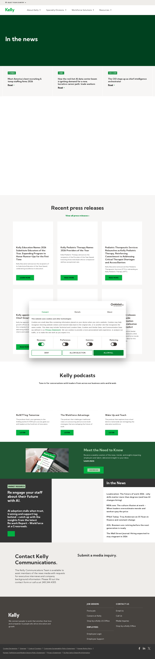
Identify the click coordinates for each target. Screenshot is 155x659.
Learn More (25, 278)
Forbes (12, 73)
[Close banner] (123, 305)
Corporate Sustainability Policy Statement (59, 645)
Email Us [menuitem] (119, 610)
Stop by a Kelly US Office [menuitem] (96, 619)
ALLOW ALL (108, 353)
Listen (22, 433)
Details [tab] (78, 312)
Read (10, 85)
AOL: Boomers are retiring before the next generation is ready (128, 526)
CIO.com (112, 73)
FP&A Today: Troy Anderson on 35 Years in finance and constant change (128, 518)
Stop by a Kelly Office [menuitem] (124, 624)
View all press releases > (77, 215)
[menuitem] (34, 10)
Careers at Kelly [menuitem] (93, 615)
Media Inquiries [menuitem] (121, 619)
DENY (46, 353)
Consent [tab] (45, 312)
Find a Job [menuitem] (90, 610)
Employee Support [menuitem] (94, 635)
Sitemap (23, 645)
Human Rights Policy (84, 645)
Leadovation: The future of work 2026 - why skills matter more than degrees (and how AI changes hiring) (128, 497)
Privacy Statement (52, 330)
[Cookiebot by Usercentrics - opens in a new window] (112, 304)
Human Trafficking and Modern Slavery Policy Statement (24, 648)
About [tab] (109, 312)
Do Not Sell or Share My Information (77, 648)
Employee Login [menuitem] (93, 631)
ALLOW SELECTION (77, 353)
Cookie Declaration (10, 645)
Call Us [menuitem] (118, 615)
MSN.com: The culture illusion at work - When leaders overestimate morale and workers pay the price (126, 508)
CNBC (61, 73)
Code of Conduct (35, 645)
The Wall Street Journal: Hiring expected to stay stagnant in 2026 (128, 535)
